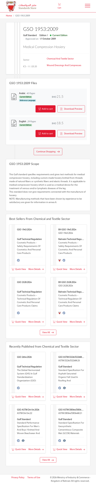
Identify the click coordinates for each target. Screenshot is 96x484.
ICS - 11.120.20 (30, 66)
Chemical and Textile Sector (60, 58)
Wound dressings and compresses (64, 65)
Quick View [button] (19, 269)
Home (9, 15)
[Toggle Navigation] (87, 6)
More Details (36, 269)
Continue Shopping (48, 151)
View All (48, 332)
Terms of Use (33, 477)
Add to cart (45, 108)
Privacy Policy (17, 477)
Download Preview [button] (71, 108)
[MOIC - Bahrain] (21, 6)
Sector (26, 59)
